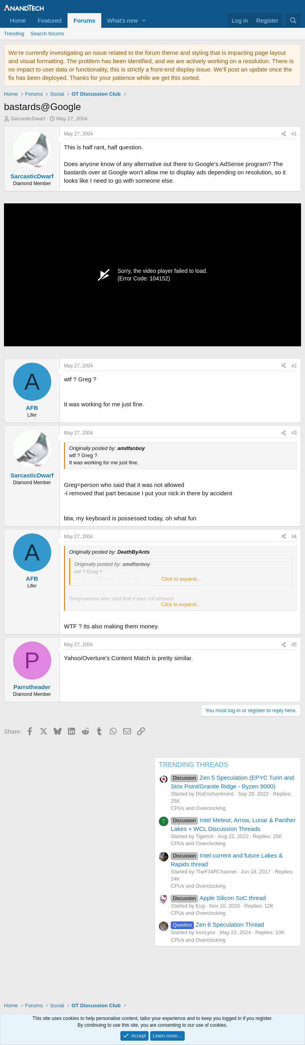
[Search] (293, 20)
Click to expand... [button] (181, 579)
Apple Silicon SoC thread (218, 897)
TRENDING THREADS (193, 765)
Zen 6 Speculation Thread (217, 924)
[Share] (283, 134)
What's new (122, 20)
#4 (294, 536)
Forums (84, 20)
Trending (14, 34)
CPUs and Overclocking (198, 808)
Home (18, 20)
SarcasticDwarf (28, 119)
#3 (294, 433)
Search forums (47, 34)
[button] (144, 20)
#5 (294, 644)
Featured (50, 20)
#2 (294, 366)
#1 (294, 134)
